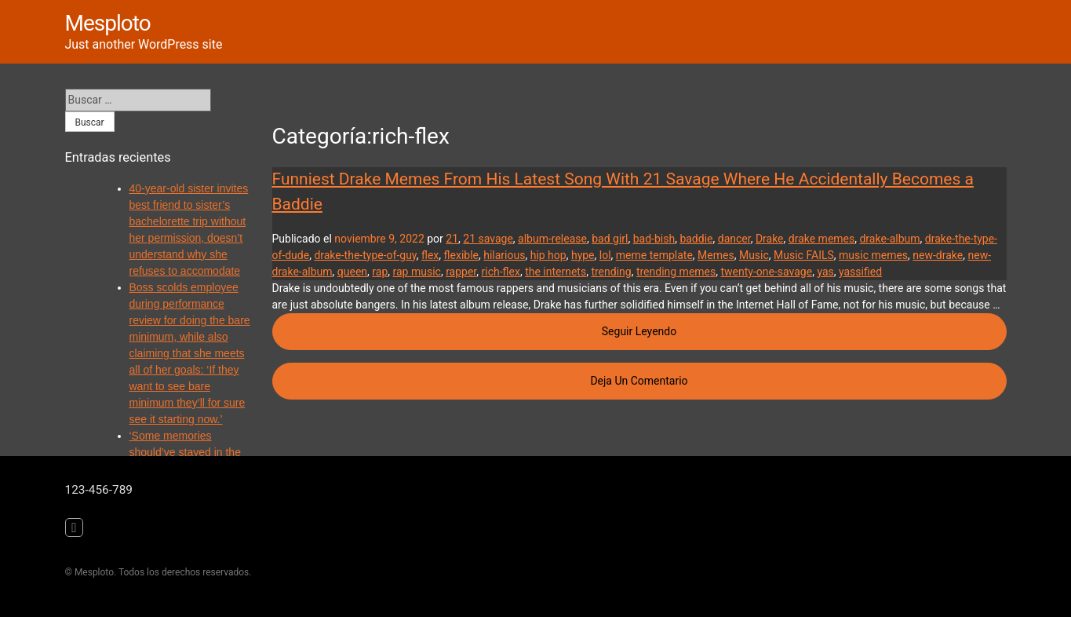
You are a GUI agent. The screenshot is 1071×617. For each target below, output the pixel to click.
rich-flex (501, 271)
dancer (734, 238)
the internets (555, 271)
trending (611, 271)
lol (605, 255)
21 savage (488, 238)
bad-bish (654, 238)
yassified (860, 271)
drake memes (821, 238)
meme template (654, 255)
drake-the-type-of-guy (365, 255)
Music (754, 255)
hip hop (548, 255)
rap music (417, 271)
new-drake (938, 255)
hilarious (504, 255)
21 (452, 238)
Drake (770, 238)
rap (380, 271)
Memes (716, 255)
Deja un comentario (798, 380)
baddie (695, 238)
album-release (552, 238)
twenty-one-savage (766, 271)
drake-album (889, 238)
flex (430, 255)
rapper (461, 271)
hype (583, 255)
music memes (873, 255)
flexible (461, 255)
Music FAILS (804, 255)
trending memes (676, 271)
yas (825, 271)
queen (352, 271)
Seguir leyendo (804, 330)
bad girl (610, 238)
